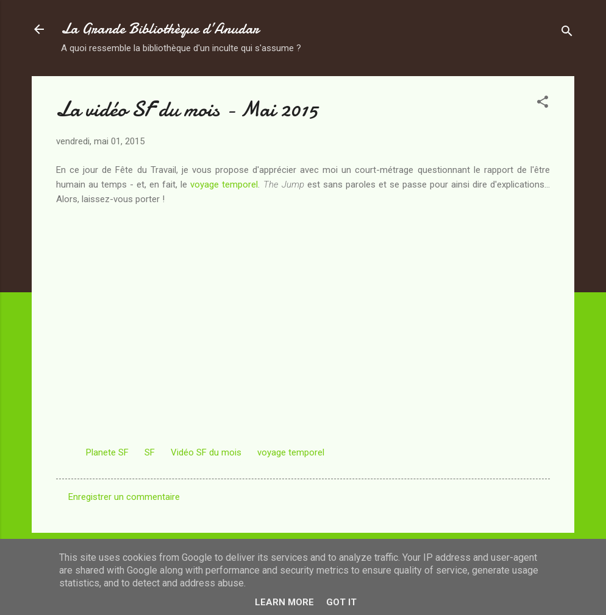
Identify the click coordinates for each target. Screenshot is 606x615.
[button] (542, 103)
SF (149, 452)
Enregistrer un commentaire (124, 496)
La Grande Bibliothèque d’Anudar (160, 29)
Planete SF (107, 452)
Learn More (284, 602)
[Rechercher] (567, 33)
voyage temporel (224, 184)
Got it (341, 602)
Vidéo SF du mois (206, 452)
